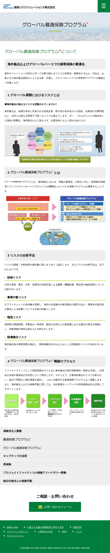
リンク (79, 531)
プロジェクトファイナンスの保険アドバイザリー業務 (34, 472)
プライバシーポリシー (17, 531)
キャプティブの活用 (15, 456)
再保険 (7, 464)
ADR (64, 531)
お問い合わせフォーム (58, 506)
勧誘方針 (77, 527)
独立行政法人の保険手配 (17, 481)
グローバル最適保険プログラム (55, 448)
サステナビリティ (15, 536)
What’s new (12, 527)
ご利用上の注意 (45, 531)
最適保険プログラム (55, 439)
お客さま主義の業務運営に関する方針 (45, 527)
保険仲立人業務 (12, 431)
